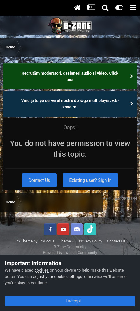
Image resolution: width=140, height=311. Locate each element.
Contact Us (39, 180)
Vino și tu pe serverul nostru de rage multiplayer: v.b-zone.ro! (70, 103)
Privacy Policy (90, 241)
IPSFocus (46, 241)
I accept (70, 300)
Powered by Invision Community (70, 252)
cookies (42, 270)
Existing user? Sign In (90, 180)
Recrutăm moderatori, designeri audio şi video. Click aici (70, 76)
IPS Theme (23, 241)
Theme (66, 241)
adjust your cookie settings (57, 276)
